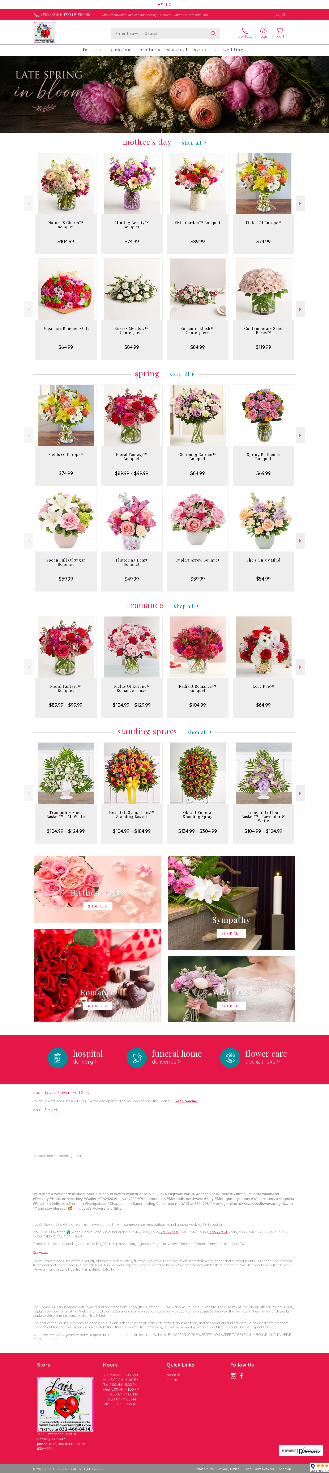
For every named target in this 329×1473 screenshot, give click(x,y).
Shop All (192, 142)
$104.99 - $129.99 (132, 705)
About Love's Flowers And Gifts (61, 1092)
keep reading (186, 1101)
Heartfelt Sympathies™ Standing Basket (131, 814)
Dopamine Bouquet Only (65, 328)
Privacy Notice (229, 1469)
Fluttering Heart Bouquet (132, 562)
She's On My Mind (264, 560)
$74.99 (132, 241)
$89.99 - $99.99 (131, 473)
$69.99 (263, 473)
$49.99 (132, 579)
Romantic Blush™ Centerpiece (197, 330)
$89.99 (198, 241)
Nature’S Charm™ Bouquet (65, 224)
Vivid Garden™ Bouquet (198, 222)
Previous (28, 203)
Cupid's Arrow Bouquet (197, 560)
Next (300, 203)
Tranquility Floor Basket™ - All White (66, 814)
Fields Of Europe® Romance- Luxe (131, 688)
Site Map (285, 1469)
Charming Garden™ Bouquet (197, 456)
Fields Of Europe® (263, 222)
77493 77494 (218, 1232)
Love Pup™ (263, 686)
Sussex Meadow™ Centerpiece (132, 330)
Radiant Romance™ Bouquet (197, 688)
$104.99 (65, 241)
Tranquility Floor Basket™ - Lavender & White (263, 816)
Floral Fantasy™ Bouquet (132, 456)
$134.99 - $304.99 (197, 831)
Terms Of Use (204, 1469)
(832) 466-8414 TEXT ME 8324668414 (67, 15)
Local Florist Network (259, 1469)
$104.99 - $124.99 (66, 831)
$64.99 (66, 347)
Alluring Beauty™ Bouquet (131, 224)
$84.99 (131, 347)
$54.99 (263, 579)
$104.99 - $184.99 (132, 831)
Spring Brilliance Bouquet (263, 456)
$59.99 (66, 579)
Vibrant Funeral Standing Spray (198, 814)
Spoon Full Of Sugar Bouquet (65, 562)
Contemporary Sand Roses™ (263, 330)
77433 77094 (170, 1232)
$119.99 (263, 347)
